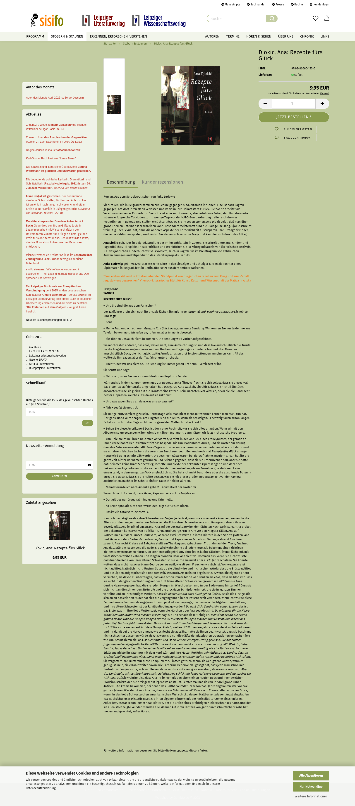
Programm (35, 36)
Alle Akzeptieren (311, 776)
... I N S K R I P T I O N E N (42, 351)
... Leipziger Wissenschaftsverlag (46, 355)
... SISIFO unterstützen (40, 364)
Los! (87, 423)
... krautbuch (33, 347)
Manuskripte (230, 4)
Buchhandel (256, 4)
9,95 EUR (60, 557)
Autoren (212, 36)
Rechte (297, 4)
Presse (278, 4)
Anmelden (59, 476)
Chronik (307, 36)
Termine (233, 36)
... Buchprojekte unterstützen (43, 368)
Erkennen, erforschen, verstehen (118, 36)
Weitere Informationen (311, 796)
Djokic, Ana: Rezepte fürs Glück (59, 548)
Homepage (177, 750)
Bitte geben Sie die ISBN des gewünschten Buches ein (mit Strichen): (59, 402)
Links (325, 36)
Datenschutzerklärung (41, 788)
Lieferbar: (265, 74)
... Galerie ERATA (36, 359)
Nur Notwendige (311, 787)
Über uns (285, 36)
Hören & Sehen (258, 36)
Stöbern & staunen (67, 36)
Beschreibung (121, 182)
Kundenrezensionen (162, 182)
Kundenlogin (319, 4)
